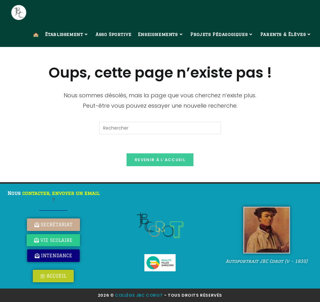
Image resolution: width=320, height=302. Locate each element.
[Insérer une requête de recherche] (160, 128)
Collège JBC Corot (139, 295)
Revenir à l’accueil (160, 160)
